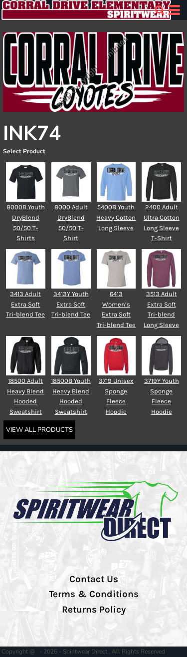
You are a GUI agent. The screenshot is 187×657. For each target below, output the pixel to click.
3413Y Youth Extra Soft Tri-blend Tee (70, 304)
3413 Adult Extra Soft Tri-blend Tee (25, 304)
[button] (160, 10)
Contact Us (93, 579)
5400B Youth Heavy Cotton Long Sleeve (116, 217)
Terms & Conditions (94, 594)
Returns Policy (94, 609)
